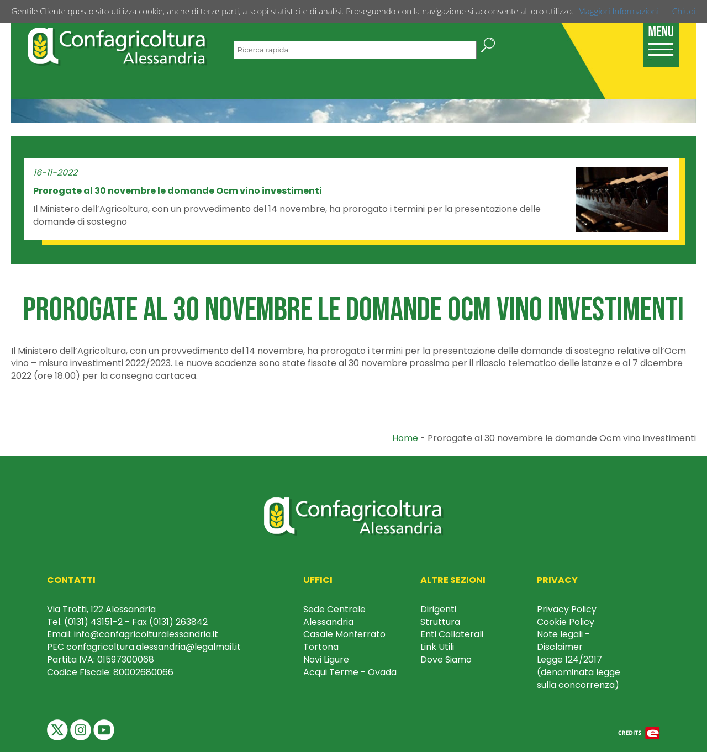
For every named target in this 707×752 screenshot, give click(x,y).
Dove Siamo (446, 659)
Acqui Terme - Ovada (350, 672)
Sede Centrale (334, 609)
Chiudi (684, 11)
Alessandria (328, 622)
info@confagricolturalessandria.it (146, 634)
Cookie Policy (565, 622)
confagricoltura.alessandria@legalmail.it (153, 646)
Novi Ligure (326, 659)
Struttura (440, 622)
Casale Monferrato (344, 634)
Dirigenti (438, 609)
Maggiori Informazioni (618, 11)
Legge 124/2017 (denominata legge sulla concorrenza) (578, 672)
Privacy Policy (567, 609)
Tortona (321, 646)
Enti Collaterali (451, 634)
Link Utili (437, 646)
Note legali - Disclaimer (563, 640)
